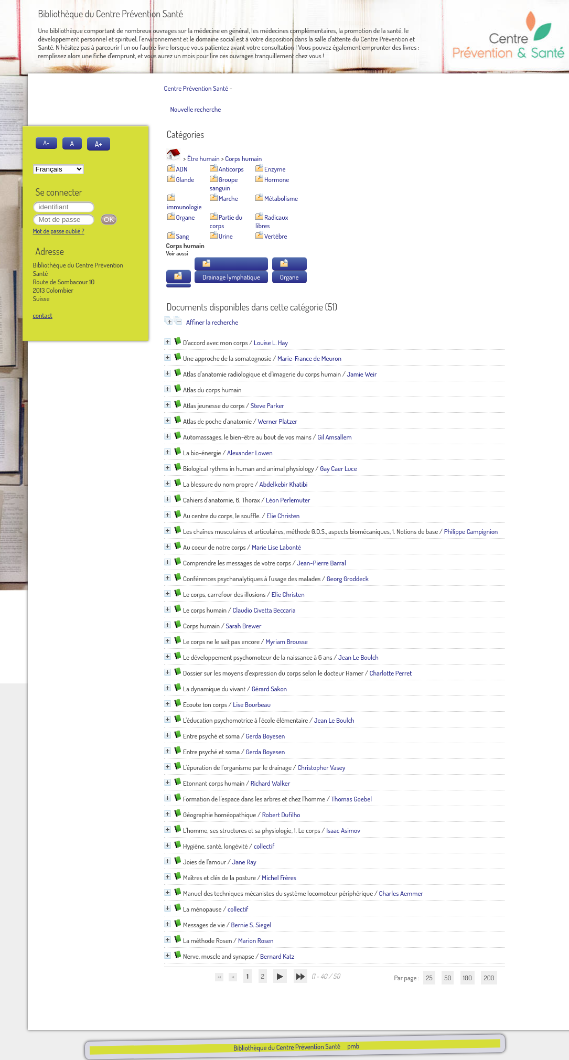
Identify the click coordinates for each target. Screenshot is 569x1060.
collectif (264, 846)
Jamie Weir (362, 374)
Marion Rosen (256, 940)
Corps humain (243, 158)
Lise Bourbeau (252, 704)
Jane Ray (244, 862)
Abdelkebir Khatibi (284, 484)
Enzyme (274, 169)
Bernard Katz (277, 956)
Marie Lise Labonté (276, 547)
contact (42, 315)
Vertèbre (275, 236)
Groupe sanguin (224, 183)
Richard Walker (271, 783)
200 (489, 977)
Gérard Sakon (269, 688)
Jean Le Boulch (358, 657)
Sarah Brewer (243, 626)
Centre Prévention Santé (196, 88)
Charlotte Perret (391, 673)
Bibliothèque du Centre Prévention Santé (286, 1047)
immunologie (184, 206)
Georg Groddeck (348, 578)
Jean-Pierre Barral (321, 563)
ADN (182, 169)
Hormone (276, 179)
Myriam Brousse (286, 641)
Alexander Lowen (250, 452)
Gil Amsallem (334, 437)
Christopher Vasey (321, 767)
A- (46, 143)
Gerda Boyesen (265, 736)
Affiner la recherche (212, 322)
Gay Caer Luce (338, 468)
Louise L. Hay (271, 342)
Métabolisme (281, 198)
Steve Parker (267, 405)
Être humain (203, 158)
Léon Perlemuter (288, 500)
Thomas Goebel (351, 799)
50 (447, 977)
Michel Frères (279, 877)
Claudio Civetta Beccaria (263, 610)
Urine (226, 236)
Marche (228, 198)
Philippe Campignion (471, 531)
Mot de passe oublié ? (58, 231)
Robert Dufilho (281, 814)
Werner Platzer (277, 421)
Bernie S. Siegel (251, 924)
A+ (98, 143)
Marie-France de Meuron (309, 358)
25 (429, 977)
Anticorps (231, 169)
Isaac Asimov (343, 830)
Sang (182, 236)
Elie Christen (282, 515)
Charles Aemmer (401, 893)
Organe (185, 217)
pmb (353, 1046)
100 (467, 977)
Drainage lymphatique (231, 277)
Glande (185, 179)
